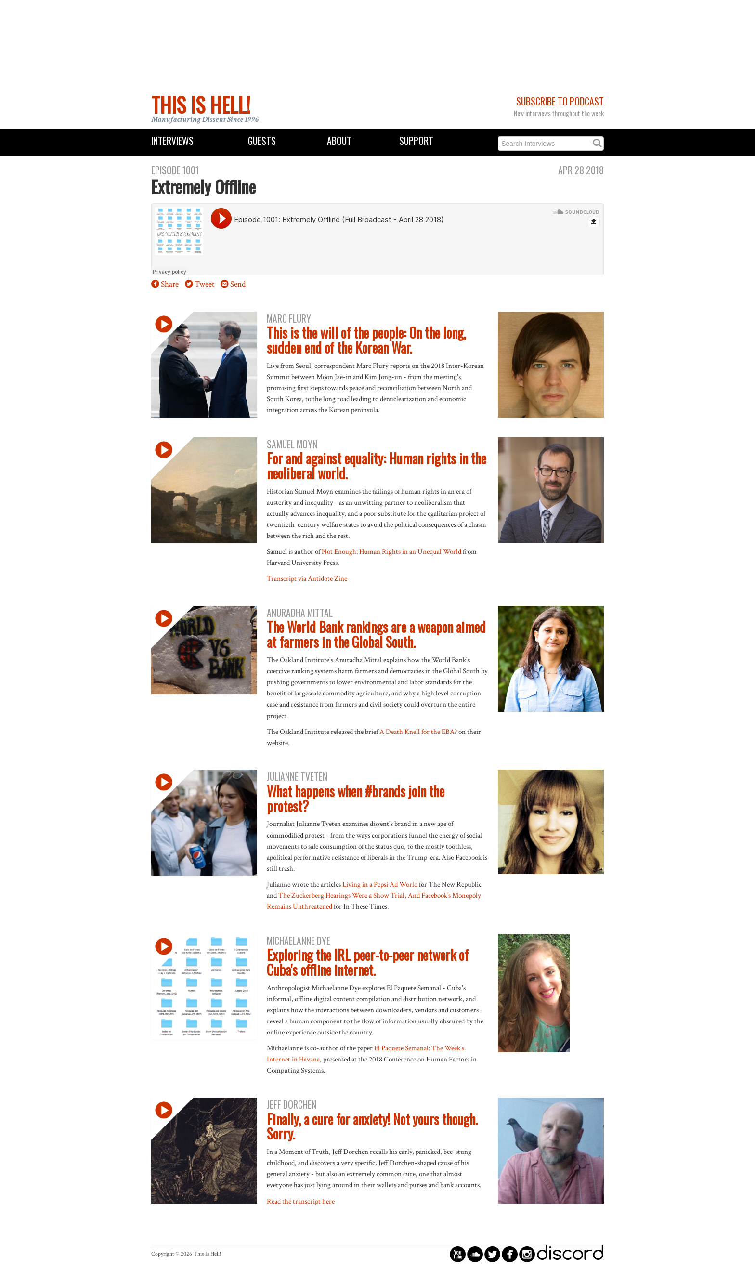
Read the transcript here (301, 1201)
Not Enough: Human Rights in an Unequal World (391, 551)
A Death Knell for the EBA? (418, 731)
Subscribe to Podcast (560, 101)
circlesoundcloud (475, 1254)
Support (416, 141)
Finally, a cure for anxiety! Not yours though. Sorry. (372, 1126)
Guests (262, 141)
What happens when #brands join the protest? (355, 798)
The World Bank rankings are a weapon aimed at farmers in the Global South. (376, 634)
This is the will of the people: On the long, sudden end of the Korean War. (366, 340)
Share (170, 284)
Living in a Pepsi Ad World (379, 884)
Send (238, 284)
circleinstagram (527, 1254)
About (339, 141)
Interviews (172, 141)
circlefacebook (510, 1254)
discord (570, 1254)
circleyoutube (458, 1254)
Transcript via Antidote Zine (307, 578)
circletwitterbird (492, 1254)
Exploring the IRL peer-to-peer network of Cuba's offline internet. (368, 962)
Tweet (204, 284)
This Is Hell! (200, 104)
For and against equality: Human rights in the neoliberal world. (376, 465)
